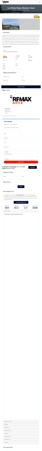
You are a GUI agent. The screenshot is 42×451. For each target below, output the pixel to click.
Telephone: (6, 151)
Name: (5, 147)
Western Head (19, 10)
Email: (5, 156)
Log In (21, 200)
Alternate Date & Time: (8, 168)
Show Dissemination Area (21, 216)
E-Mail (6, 127)
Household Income (7, 444)
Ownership (6, 447)
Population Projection (8, 435)
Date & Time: (6, 160)
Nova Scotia (14, 10)
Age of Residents (7, 225)
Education (6, 438)
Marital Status (6, 441)
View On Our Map (21, 100)
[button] (5, 31)
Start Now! (33, 181)
